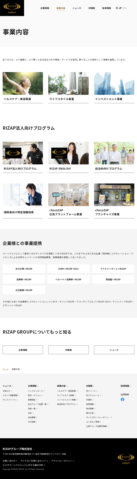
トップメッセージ (35, 391)
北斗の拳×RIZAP (24, 268)
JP (120, 8)
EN (124, 8)
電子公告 (90, 413)
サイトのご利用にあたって (33, 460)
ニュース (77, 8)
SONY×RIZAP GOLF (68, 268)
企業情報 (44, 8)
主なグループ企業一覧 (37, 404)
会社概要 (31, 417)
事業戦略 (31, 399)
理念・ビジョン (34, 395)
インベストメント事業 (66, 399)
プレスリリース (9, 399)
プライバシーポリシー (61, 460)
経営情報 (90, 404)
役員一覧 (31, 408)
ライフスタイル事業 (65, 395)
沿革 (30, 413)
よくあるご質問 (92, 421)
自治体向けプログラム (66, 404)
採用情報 (106, 8)
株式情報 (90, 408)
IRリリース (90, 391)
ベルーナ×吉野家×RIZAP (68, 279)
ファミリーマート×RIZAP (113, 268)
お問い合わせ (9, 460)
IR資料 (89, 399)
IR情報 (91, 8)
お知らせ (6, 391)
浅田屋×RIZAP (113, 279)
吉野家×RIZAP (23, 279)
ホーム (5, 369)
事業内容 (60, 8)
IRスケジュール (92, 395)
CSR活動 (31, 421)
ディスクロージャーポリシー (98, 417)
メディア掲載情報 (10, 395)
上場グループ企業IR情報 (96, 426)
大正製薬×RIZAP (24, 290)
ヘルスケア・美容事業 (66, 391)
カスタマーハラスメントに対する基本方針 (23, 465)
